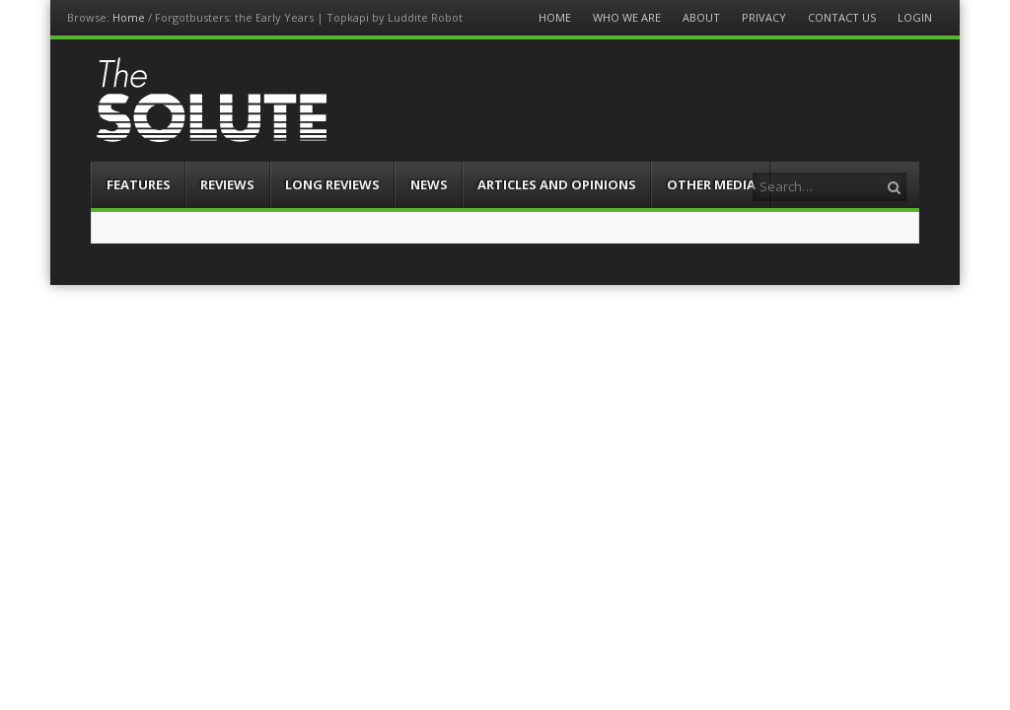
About (701, 17)
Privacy (764, 17)
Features (139, 184)
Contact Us (842, 17)
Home (128, 17)
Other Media (711, 184)
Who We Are (627, 17)
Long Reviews (332, 184)
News (429, 184)
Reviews (227, 184)
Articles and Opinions (556, 184)
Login (915, 17)
